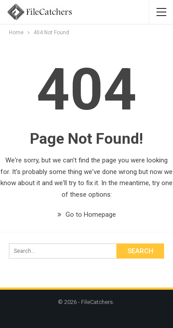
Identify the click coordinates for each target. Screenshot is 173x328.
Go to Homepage (87, 215)
